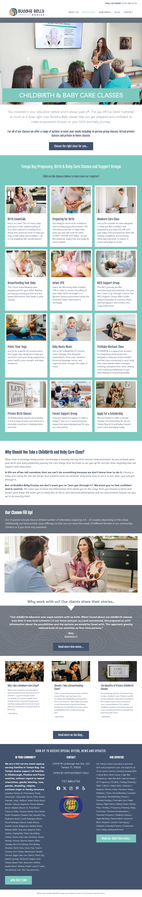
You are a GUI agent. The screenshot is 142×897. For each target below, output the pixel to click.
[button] (58, 788)
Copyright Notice (99, 893)
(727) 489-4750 (129, 3)
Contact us (11, 527)
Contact (128, 12)
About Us (74, 12)
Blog (117, 12)
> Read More (12, 713)
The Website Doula (73, 893)
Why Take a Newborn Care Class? (23, 685)
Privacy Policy (86, 893)
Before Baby (88, 12)
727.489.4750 (71, 781)
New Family (105, 12)
